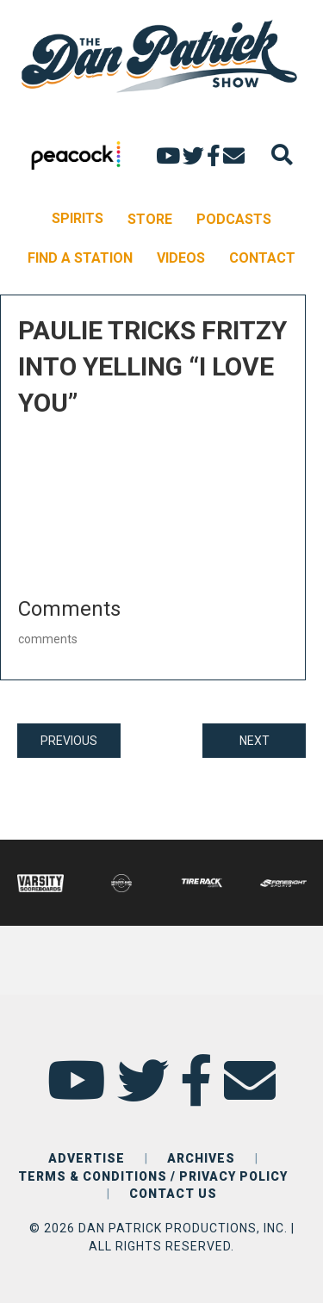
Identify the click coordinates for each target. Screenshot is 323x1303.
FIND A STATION (80, 258)
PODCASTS (233, 219)
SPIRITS (77, 218)
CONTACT (262, 258)
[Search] (282, 154)
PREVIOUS (68, 741)
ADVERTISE (86, 1158)
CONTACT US (173, 1194)
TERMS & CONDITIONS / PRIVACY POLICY (153, 1176)
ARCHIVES (201, 1158)
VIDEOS (181, 258)
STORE (149, 219)
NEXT (254, 741)
